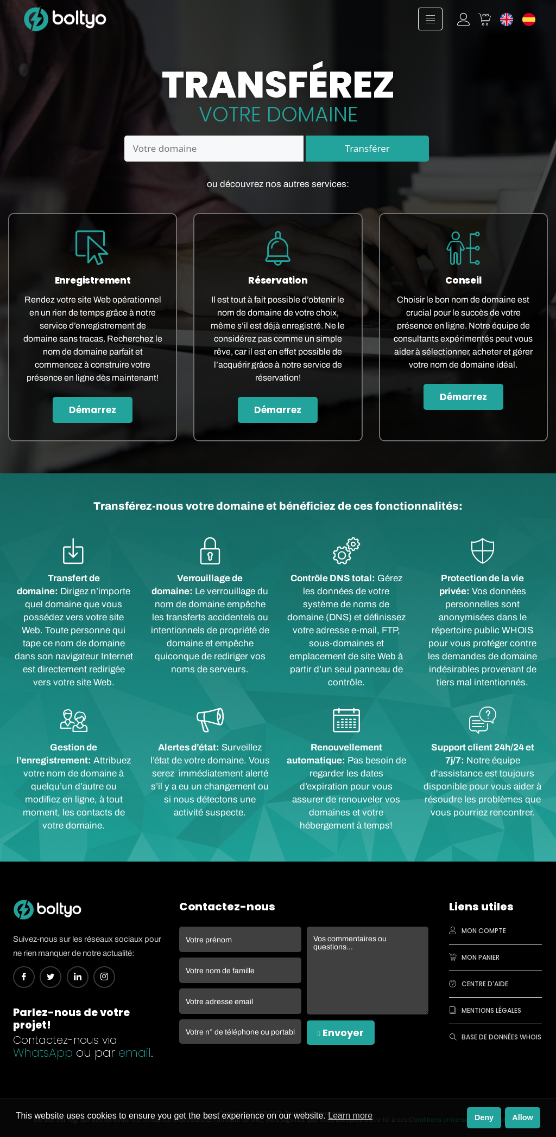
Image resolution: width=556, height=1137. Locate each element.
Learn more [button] (350, 1115)
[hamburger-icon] (430, 19)
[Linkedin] (78, 977)
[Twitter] (50, 977)
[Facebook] (24, 977)
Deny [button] (484, 1117)
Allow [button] (522, 1117)
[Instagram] (104, 977)
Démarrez (92, 409)
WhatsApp (43, 1052)
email (134, 1052)
